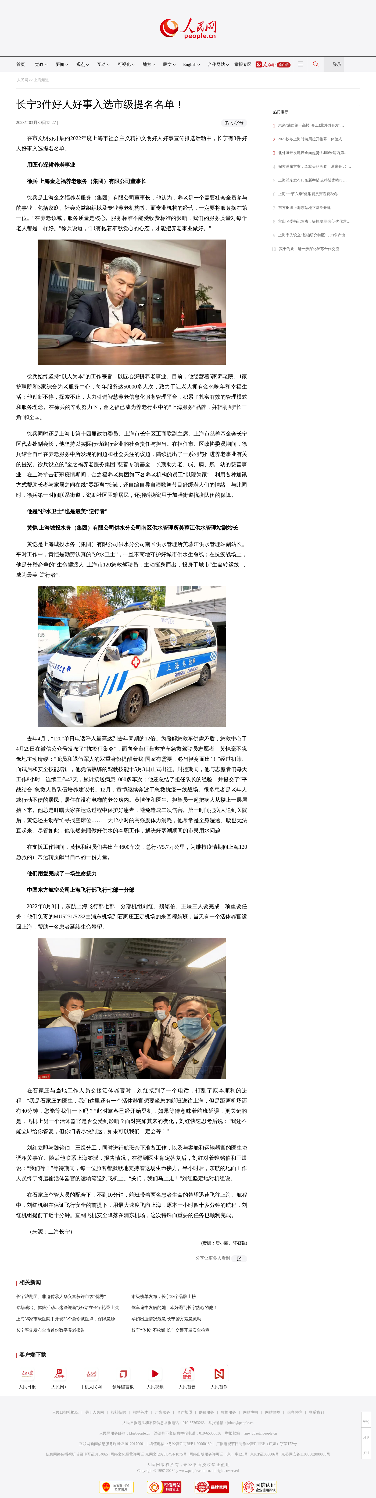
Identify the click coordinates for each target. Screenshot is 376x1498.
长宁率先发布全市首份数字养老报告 (50, 1330)
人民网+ (59, 1376)
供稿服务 (206, 1412)
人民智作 (219, 1376)
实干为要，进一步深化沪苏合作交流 (309, 249)
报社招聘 (118, 1412)
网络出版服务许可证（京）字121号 (218, 1454)
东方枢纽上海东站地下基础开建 (304, 208)
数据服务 (228, 1412)
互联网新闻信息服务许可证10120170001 (112, 1444)
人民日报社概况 (65, 1412)
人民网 (22, 80)
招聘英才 (140, 1412)
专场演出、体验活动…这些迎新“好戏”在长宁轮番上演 (67, 1307)
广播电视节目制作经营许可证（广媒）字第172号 (256, 1444)
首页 (20, 64)
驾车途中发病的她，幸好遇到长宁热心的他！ (174, 1307)
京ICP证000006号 (264, 1454)
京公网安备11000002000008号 (305, 1454)
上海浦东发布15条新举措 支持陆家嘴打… (312, 180)
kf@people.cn (140, 1433)
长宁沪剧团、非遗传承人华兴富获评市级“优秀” (61, 1296)
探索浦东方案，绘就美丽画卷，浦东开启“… (314, 167)
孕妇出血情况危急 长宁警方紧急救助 (166, 1319)
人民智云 (187, 1376)
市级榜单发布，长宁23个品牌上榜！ (165, 1296)
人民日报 (27, 1376)
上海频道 (41, 80)
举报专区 (243, 64)
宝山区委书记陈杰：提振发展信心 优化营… (314, 221)
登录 (337, 64)
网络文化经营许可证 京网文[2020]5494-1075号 (148, 1454)
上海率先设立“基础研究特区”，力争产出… (313, 235)
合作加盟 (184, 1412)
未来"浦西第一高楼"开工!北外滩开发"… (311, 125)
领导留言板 (123, 1376)
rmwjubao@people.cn (260, 1433)
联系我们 (316, 1412)
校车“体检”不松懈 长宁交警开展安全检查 (170, 1330)
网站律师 (272, 1412)
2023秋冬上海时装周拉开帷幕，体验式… (312, 139)
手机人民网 (91, 1376)
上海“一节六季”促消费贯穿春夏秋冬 (308, 194)
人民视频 (155, 1376)
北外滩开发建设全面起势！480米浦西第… (313, 153)
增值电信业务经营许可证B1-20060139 (180, 1444)
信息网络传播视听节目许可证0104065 (77, 1454)
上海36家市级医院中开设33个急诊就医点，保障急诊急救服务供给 (78, 1319)
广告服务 (162, 1412)
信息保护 (294, 1412)
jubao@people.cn (240, 1423)
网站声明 (250, 1412)
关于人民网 (94, 1412)
